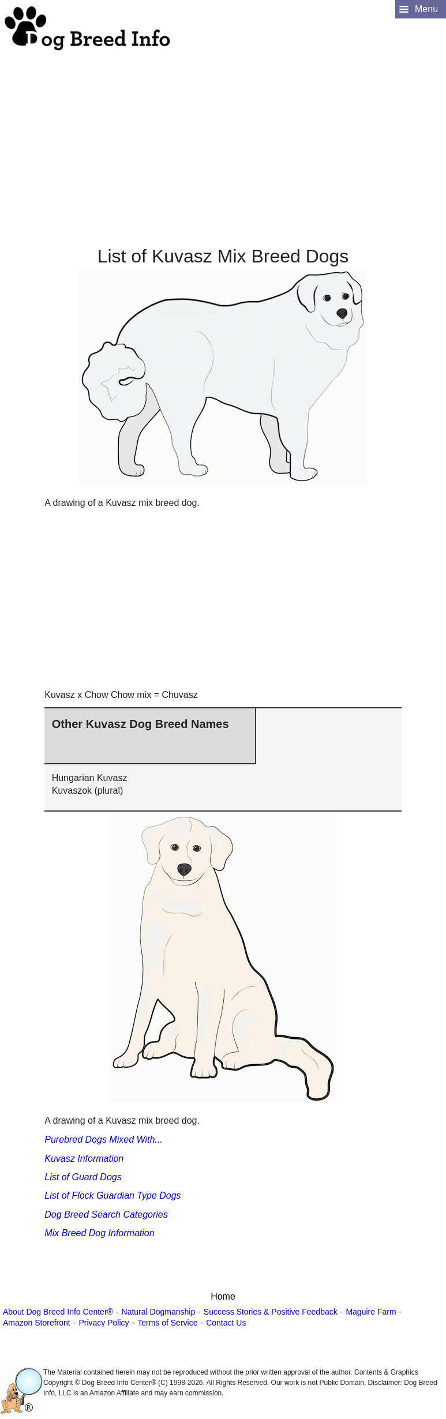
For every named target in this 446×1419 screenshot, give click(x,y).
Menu (426, 9)
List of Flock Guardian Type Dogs (112, 1195)
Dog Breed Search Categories (105, 1214)
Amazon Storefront (36, 1322)
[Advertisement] (221, 133)
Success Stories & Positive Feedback (271, 1311)
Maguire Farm (371, 1311)
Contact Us (226, 1322)
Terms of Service (167, 1322)
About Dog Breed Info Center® (58, 1311)
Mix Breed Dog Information (99, 1233)
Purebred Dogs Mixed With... (103, 1139)
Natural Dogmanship (159, 1311)
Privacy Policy (103, 1322)
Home (223, 1296)
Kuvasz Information (83, 1158)
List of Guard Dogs (82, 1177)
